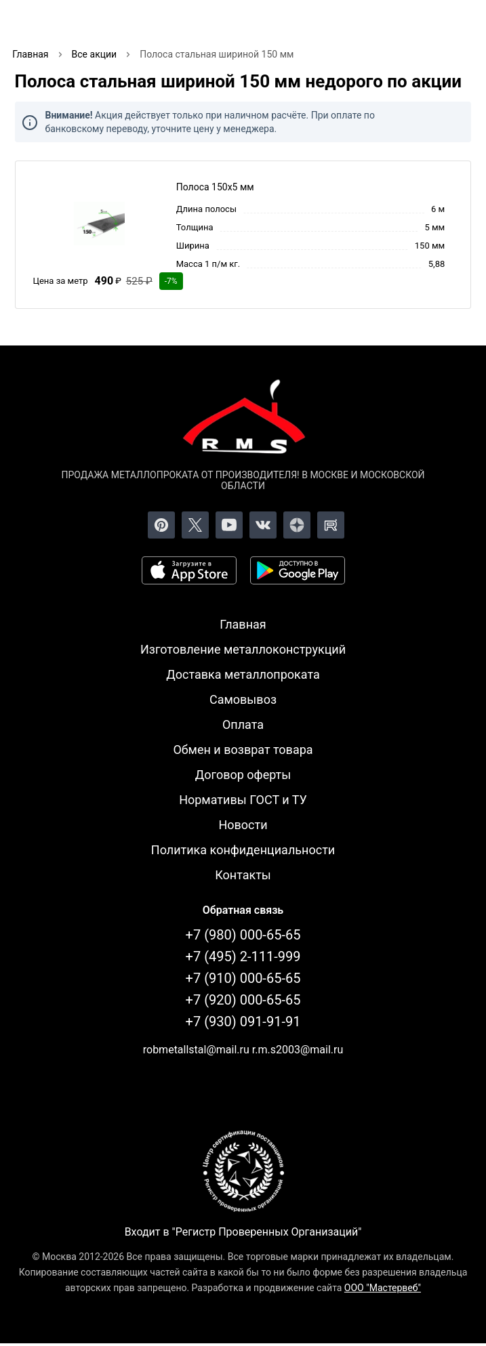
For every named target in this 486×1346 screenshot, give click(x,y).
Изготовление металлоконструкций (243, 649)
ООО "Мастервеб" (382, 1287)
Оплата (243, 724)
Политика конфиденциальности (243, 850)
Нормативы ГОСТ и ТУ (243, 800)
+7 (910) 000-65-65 (243, 978)
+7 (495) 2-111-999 (243, 956)
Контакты (243, 875)
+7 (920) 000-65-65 (243, 1000)
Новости (242, 825)
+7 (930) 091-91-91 (243, 1021)
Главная (243, 624)
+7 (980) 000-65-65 (243, 935)
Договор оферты (243, 774)
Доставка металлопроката (242, 674)
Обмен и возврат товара (242, 749)
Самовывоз (243, 699)
